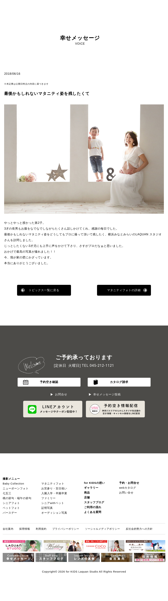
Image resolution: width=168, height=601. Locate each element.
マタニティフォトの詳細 (124, 290)
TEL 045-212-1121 (98, 365)
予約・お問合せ (129, 482)
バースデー (10, 512)
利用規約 (41, 528)
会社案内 (8, 528)
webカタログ (127, 487)
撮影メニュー (11, 478)
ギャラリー (91, 487)
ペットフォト (11, 507)
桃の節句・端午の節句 (17, 498)
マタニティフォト (52, 483)
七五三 (7, 493)
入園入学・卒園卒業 (54, 493)
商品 (87, 492)
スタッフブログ (94, 502)
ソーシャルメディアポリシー (102, 528)
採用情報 (24, 528)
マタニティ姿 (38, 234)
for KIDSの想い (94, 482)
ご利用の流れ (92, 507)
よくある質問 (92, 511)
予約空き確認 (49, 382)
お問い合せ (126, 492)
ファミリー (48, 498)
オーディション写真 (54, 512)
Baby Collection (13, 483)
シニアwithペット (52, 502)
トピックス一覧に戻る (44, 290)
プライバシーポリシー (65, 528)
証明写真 (47, 507)
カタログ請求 (119, 382)
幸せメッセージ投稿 (107, 394)
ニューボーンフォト (16, 488)
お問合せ (61, 394)
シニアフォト (11, 502)
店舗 (87, 497)
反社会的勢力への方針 (139, 528)
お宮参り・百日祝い (54, 488)
